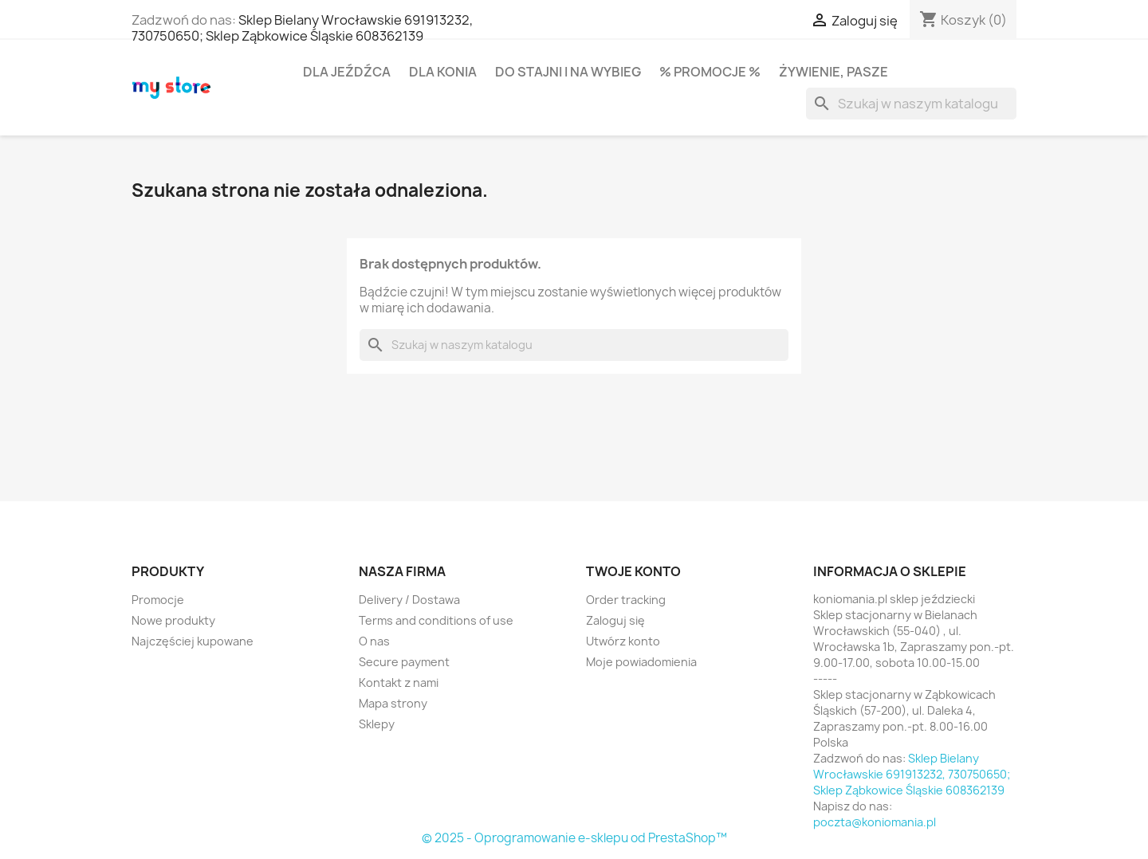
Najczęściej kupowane (193, 641)
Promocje (158, 599)
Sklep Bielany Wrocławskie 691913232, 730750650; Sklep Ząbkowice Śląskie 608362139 (302, 28)
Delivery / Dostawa (409, 599)
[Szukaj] (911, 104)
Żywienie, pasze (833, 71)
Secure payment (404, 661)
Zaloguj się (615, 620)
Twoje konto (633, 571)
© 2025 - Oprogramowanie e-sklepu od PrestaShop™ (574, 838)
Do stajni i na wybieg (568, 71)
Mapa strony (393, 703)
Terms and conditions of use (436, 620)
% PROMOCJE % (710, 71)
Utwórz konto (623, 641)
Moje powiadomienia (641, 661)
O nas (374, 641)
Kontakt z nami (398, 682)
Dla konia (443, 71)
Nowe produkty (173, 620)
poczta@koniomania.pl (874, 822)
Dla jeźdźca (347, 71)
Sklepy (377, 724)
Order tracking (626, 599)
